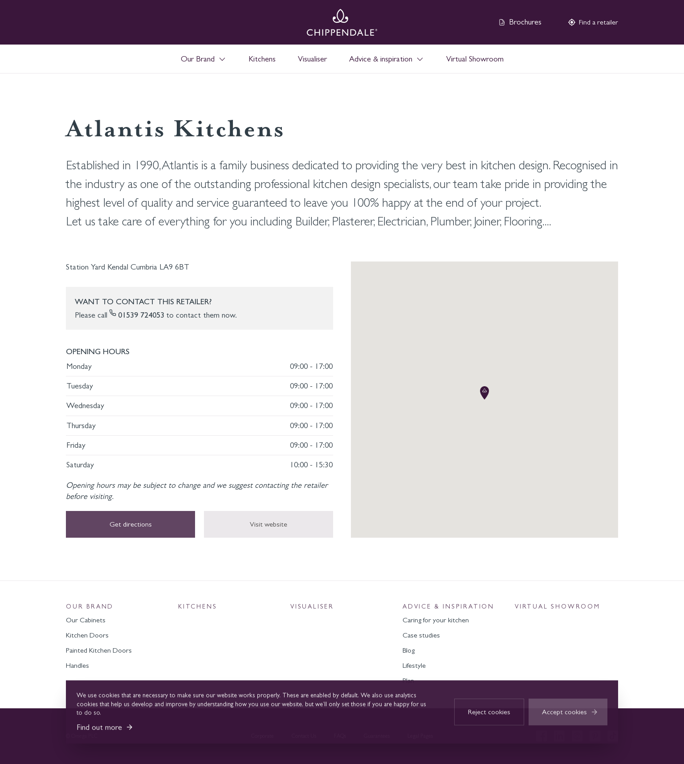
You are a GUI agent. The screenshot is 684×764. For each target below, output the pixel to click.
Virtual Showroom (475, 58)
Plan (408, 680)
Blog (409, 650)
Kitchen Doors (87, 635)
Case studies (421, 635)
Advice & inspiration (448, 606)
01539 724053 (141, 314)
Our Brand (90, 606)
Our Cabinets (86, 620)
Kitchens (262, 58)
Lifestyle (414, 665)
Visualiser (312, 58)
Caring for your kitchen (436, 620)
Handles (77, 665)
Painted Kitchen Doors (99, 650)
